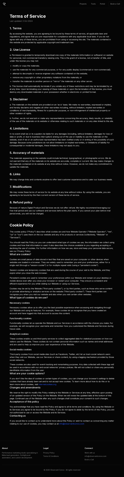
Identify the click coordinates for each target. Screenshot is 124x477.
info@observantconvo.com (71, 424)
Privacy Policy (48, 453)
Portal (102, 4)
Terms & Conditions (51, 456)
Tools (93, 4)
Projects (83, 4)
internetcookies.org (47, 384)
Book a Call (115, 4)
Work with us (90, 453)
